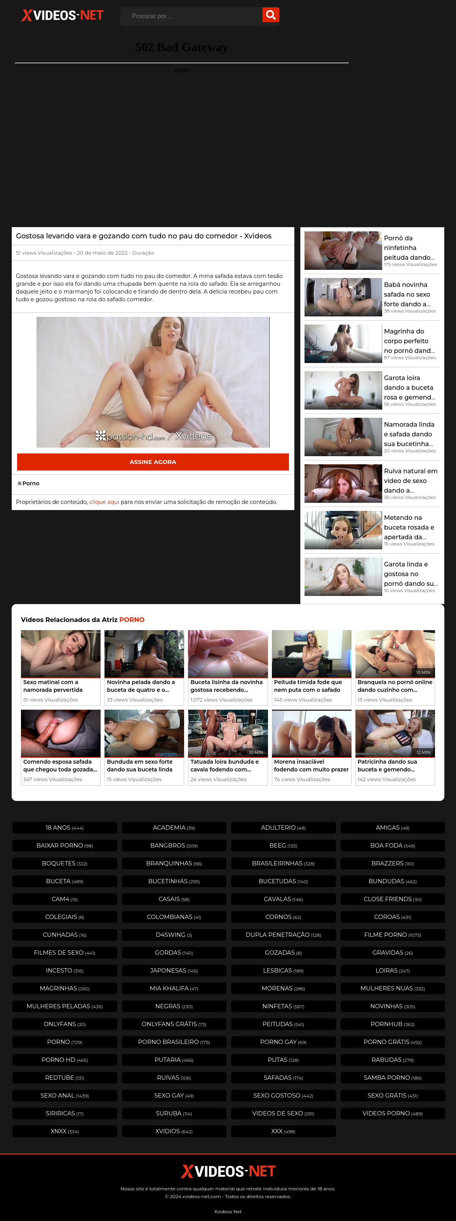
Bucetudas (283, 881)
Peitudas (283, 1024)
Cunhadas (65, 934)
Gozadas (283, 952)
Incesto (65, 970)
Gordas (174, 952)
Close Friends (393, 899)
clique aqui (104, 501)
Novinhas (392, 1006)
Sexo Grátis (392, 1095)
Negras (174, 1006)
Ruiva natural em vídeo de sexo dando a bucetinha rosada (411, 490)
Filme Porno (392, 934)
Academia (174, 827)
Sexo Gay (174, 1095)
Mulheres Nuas (392, 988)
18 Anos (65, 827)
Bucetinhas (174, 881)
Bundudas (393, 881)
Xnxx (64, 1131)
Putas (283, 1059)
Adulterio (283, 827)
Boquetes (65, 863)
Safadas (283, 1077)
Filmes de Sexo (65, 952)
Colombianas (174, 917)
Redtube (64, 1077)
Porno (28, 483)
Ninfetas (284, 1006)
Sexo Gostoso (283, 1095)
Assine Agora (153, 461)
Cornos (283, 917)
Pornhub (393, 1024)
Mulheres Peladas (65, 1006)
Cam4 (65, 899)
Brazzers (392, 863)
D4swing (174, 934)
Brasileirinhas (283, 863)
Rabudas (393, 1059)
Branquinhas (174, 863)
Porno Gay (283, 1042)
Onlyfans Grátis (174, 1024)
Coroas (392, 917)
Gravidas (392, 952)
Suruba (174, 1113)
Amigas (393, 827)
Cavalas (283, 899)
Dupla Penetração (283, 934)
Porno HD (65, 1059)
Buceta (65, 881)
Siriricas (65, 1113)
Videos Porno (392, 1113)
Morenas (283, 988)
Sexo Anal (64, 1095)
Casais (174, 899)
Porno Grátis (393, 1042)
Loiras (393, 970)
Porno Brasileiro (174, 1042)
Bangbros (174, 845)
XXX (284, 1131)
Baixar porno (65, 845)
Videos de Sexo (283, 1113)
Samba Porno (393, 1077)
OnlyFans (65, 1024)
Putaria (174, 1059)
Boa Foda (392, 845)
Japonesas (174, 970)
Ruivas (174, 1077)
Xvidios (174, 1131)
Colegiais (64, 917)
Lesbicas (283, 970)
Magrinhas (65, 988)
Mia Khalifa (174, 988)
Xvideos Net (228, 1211)
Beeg (284, 845)
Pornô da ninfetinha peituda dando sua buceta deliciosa (407, 257)
